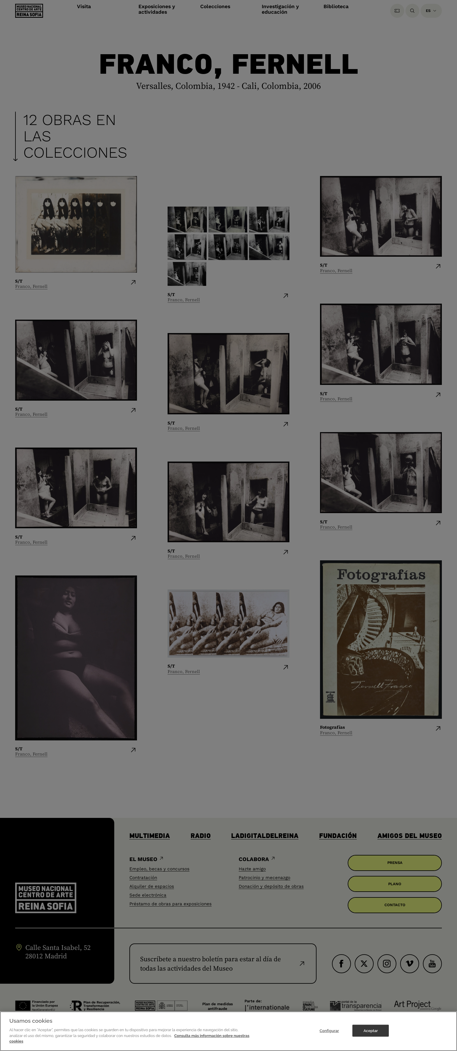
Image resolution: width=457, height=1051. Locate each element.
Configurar (329, 1030)
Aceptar (370, 1030)
